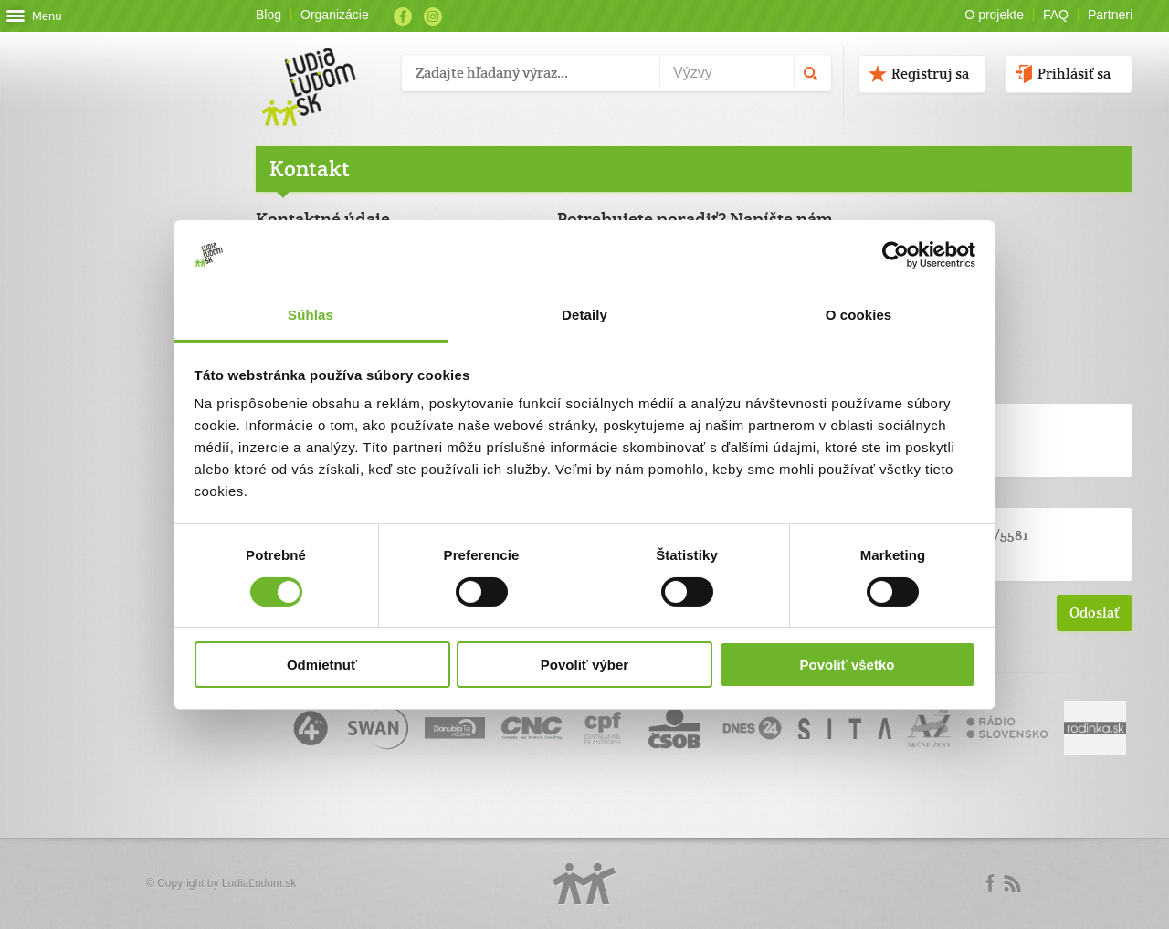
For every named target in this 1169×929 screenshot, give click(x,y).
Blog (268, 14)
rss (1012, 883)
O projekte (994, 14)
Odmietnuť (322, 664)
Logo (584, 883)
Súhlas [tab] (310, 314)
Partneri (1110, 14)
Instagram (433, 16)
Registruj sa (930, 73)
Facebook (403, 16)
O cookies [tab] (859, 314)
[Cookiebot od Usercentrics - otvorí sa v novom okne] (895, 255)
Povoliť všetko (847, 664)
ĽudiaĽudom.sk (259, 883)
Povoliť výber (584, 664)
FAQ (1056, 14)
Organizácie (334, 14)
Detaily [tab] (584, 314)
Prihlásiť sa (1074, 73)
